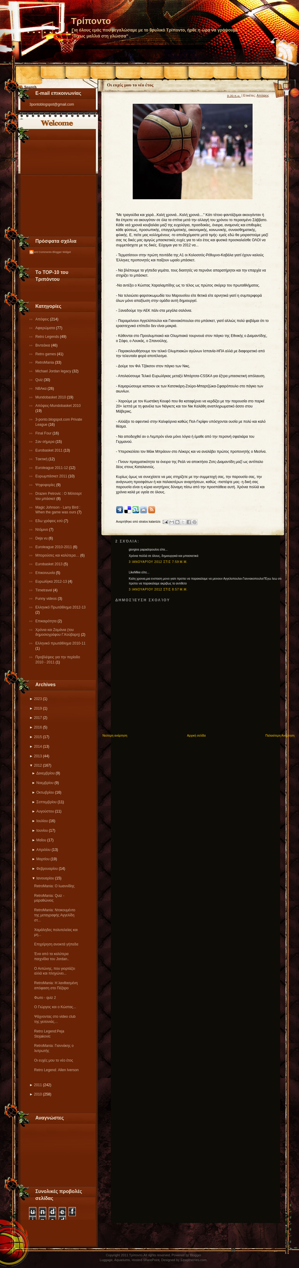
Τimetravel (44, 590)
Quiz (39, 380)
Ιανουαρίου (45, 878)
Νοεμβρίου (44, 783)
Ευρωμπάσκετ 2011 (51, 476)
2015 (38, 737)
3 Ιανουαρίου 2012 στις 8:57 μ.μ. (158, 589)
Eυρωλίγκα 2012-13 (51, 581)
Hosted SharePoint (145, 1260)
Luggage (106, 1260)
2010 (38, 1094)
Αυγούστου (45, 811)
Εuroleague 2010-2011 (54, 547)
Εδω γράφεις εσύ (49, 521)
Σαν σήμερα (45, 442)
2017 (38, 718)
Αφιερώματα (45, 328)
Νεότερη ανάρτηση (114, 735)
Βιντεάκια (43, 345)
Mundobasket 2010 (51, 397)
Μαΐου (41, 840)
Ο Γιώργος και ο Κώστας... (55, 1007)
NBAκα (41, 388)
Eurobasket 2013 (49, 564)
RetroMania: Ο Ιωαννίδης (54, 886)
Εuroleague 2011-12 (52, 468)
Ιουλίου (42, 821)
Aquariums (122, 1260)
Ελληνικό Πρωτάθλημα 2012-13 (60, 607)
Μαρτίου (42, 859)
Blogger (195, 1255)
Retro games (46, 354)
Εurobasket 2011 (49, 450)
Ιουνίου (42, 830)
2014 (38, 746)
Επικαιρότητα (46, 621)
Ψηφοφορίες (45, 485)
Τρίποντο (91, 21)
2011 (38, 1085)
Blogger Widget (61, 252)
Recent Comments (40, 252)
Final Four (43, 433)
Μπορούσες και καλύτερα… (57, 555)
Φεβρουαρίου (47, 869)
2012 (38, 765)
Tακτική (42, 459)
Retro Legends (47, 337)
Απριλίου (43, 850)
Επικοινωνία (45, 573)
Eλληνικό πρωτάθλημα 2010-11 (60, 643)
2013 (38, 756)
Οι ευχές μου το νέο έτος (53, 1060)
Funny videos (46, 598)
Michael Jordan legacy (53, 371)
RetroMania (45, 362)
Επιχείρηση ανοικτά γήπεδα (56, 944)
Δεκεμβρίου (45, 773)
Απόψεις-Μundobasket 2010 (58, 406)
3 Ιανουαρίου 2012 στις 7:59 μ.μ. (158, 561)
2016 (38, 727)
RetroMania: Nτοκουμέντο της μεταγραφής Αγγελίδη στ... (54, 915)
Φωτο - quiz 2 (45, 998)
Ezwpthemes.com (193, 1260)
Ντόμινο (42, 529)
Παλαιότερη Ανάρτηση (280, 735)
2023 (38, 699)
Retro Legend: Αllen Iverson (56, 1070)
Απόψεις (42, 319)
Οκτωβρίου (45, 792)
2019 (38, 708)
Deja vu (42, 538)
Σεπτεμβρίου (46, 802)
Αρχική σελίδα (196, 735)
